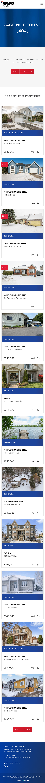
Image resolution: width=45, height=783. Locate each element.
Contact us (27, 71)
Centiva (26, 780)
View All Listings (22, 730)
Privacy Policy (38, 776)
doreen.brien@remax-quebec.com (19, 757)
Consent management (27, 777)
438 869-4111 (11, 755)
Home (15, 71)
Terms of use (15, 777)
